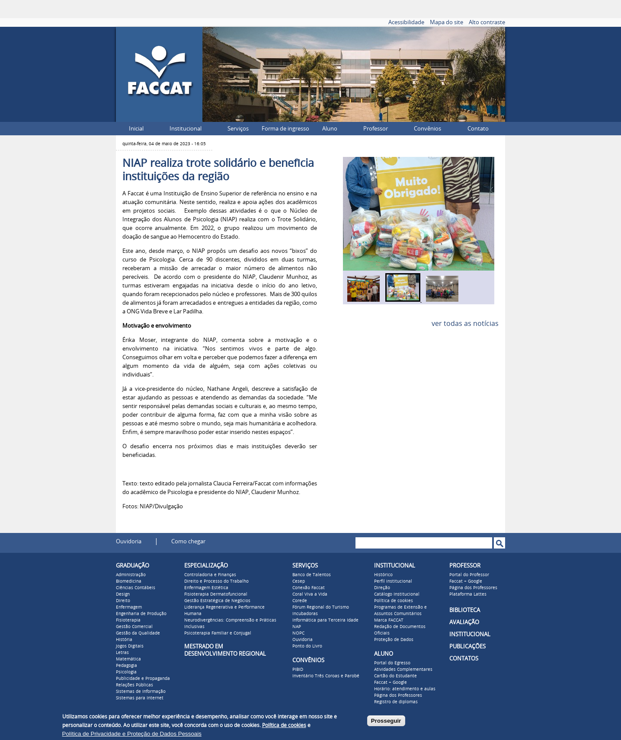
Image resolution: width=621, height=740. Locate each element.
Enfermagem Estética (206, 587)
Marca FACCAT (388, 620)
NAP (296, 626)
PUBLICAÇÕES (467, 646)
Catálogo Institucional (396, 594)
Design (123, 594)
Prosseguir (386, 721)
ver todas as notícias (465, 323)
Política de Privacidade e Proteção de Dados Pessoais (132, 733)
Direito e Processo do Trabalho (216, 581)
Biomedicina (128, 581)
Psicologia (126, 672)
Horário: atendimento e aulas (404, 689)
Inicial (136, 128)
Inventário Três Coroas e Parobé (325, 676)
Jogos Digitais (130, 646)
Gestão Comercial (134, 626)
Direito (123, 600)
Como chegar (188, 541)
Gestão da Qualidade (138, 633)
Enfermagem (129, 607)
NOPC (298, 633)
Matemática (128, 659)
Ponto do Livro (307, 646)
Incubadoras (305, 613)
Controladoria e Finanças (210, 574)
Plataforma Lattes (468, 594)
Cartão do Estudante (395, 676)
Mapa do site (446, 22)
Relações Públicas (134, 685)
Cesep (298, 581)
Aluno (329, 128)
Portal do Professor (469, 574)
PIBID (297, 669)
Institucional (186, 128)
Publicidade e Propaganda (143, 678)
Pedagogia (126, 665)
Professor (375, 128)
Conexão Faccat (308, 587)
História (124, 639)
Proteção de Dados (393, 639)
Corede (299, 600)
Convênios (427, 128)
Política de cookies (393, 600)
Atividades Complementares (403, 669)
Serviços (238, 128)
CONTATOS (463, 658)
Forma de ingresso (285, 128)
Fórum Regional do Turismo (320, 607)
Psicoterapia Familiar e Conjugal (217, 633)
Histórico (383, 574)
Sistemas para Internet (139, 698)
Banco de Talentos (311, 574)
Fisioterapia (128, 620)
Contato (478, 128)
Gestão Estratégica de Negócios (217, 600)
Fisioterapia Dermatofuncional (215, 594)
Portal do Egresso (392, 663)
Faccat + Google (390, 682)
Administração (131, 574)
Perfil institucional (393, 581)
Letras (122, 652)
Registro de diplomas (396, 702)
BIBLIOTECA (464, 610)
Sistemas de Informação (141, 691)
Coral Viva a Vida (309, 594)
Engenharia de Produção (141, 613)
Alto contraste (487, 22)
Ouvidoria (128, 541)
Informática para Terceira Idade (325, 620)
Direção (382, 587)
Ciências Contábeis (135, 587)
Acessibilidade (406, 22)
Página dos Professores (398, 695)
